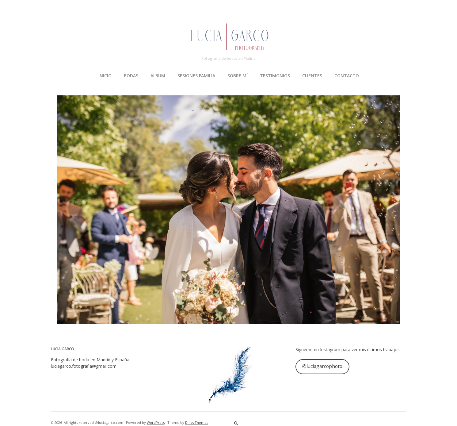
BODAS (131, 76)
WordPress (156, 422)
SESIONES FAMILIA (196, 76)
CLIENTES (312, 76)
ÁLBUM (157, 76)
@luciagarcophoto (322, 366)
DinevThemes (196, 422)
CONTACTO (346, 76)
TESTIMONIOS (275, 76)
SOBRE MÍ (237, 76)
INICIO (105, 76)
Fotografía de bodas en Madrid (229, 58)
